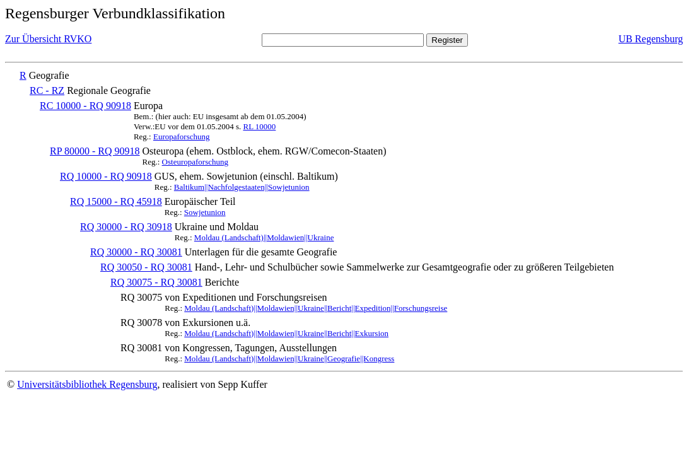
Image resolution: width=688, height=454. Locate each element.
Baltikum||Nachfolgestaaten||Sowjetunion (242, 187)
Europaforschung (181, 136)
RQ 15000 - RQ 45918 (116, 201)
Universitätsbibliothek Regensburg (87, 384)
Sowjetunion (205, 212)
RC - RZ (47, 90)
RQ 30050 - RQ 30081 (146, 267)
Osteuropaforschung (195, 161)
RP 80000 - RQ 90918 (95, 151)
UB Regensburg (651, 38)
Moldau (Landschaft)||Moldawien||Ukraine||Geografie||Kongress (289, 358)
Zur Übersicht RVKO (48, 38)
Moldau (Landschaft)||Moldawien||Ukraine (264, 237)
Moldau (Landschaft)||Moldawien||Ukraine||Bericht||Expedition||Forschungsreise (315, 308)
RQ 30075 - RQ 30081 (156, 282)
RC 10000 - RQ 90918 (85, 105)
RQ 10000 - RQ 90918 (106, 176)
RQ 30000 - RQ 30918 (126, 226)
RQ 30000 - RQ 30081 (136, 252)
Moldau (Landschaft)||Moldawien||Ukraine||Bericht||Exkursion (286, 333)
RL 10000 (259, 126)
